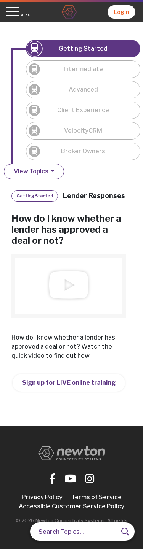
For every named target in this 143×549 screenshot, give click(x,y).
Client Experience (83, 110)
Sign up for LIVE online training (69, 382)
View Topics (32, 171)
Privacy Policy (42, 497)
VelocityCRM (83, 130)
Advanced (83, 89)
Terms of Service (96, 497)
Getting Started (83, 48)
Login (121, 12)
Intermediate (83, 69)
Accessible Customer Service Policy (71, 506)
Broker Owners (83, 151)
